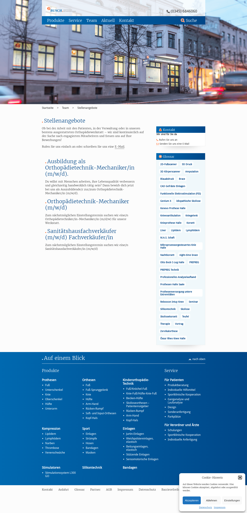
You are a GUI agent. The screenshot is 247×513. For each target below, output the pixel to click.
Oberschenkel (53, 399)
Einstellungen (232, 500)
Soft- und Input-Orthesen (101, 413)
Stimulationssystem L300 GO (60, 474)
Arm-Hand (92, 404)
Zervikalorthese (169, 331)
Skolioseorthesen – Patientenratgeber (137, 404)
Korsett (191, 222)
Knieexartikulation (170, 215)
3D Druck (187, 164)
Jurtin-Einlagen (135, 433)
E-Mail (119, 146)
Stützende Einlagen (137, 454)
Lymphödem (193, 230)
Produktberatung (178, 385)
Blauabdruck (167, 178)
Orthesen (88, 380)
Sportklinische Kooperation (184, 394)
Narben (50, 443)
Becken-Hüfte (134, 398)
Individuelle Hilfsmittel (181, 389)
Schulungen (175, 430)
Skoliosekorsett (168, 316)
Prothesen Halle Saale (172, 284)
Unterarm (51, 408)
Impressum (219, 507)
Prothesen (49, 380)
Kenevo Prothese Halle (172, 208)
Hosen (90, 443)
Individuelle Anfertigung (182, 439)
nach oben (198, 359)
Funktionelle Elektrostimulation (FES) (180, 193)
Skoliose (185, 309)
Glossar (79, 489)
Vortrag (179, 323)
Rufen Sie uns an (168, 139)
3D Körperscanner (170, 171)
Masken (90, 452)
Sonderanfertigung (179, 412)
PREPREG (194, 262)
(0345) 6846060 (184, 11)
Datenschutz (205, 507)
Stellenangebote (87, 108)
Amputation (191, 171)
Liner (163, 230)
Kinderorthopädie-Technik (136, 381)
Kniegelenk (191, 215)
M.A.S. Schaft (167, 237)
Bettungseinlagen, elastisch (137, 448)
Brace (182, 178)
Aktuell (108, 20)
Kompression (51, 428)
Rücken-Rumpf (94, 408)
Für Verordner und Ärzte (181, 425)
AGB (109, 489)
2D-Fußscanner (168, 164)
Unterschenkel (54, 389)
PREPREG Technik (169, 269)
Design (172, 407)
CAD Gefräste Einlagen (172, 186)
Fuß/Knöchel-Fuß (136, 388)
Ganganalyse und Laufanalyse (178, 401)
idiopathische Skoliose (188, 201)
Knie (48, 394)
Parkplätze (174, 416)
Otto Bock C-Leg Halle (172, 262)
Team (91, 20)
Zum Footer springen (51, 1)
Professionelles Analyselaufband (178, 277)
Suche (191, 20)
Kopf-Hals (92, 418)
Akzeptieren (192, 500)
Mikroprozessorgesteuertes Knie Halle (178, 246)
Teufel (185, 316)
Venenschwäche (55, 452)
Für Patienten (174, 380)
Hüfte (48, 404)
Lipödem (176, 230)
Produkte (55, 20)
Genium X (165, 201)
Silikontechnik (168, 309)
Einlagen (91, 433)
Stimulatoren (51, 467)
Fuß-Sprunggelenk (97, 389)
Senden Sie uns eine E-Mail (174, 143)
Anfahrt (63, 489)
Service (75, 20)
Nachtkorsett (167, 255)
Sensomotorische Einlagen (142, 459)
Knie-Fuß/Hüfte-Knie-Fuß (141, 393)
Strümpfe (91, 438)
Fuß (47, 385)
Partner (95, 489)
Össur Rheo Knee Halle (172, 338)
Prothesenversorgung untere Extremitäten (176, 293)
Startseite (48, 108)
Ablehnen (211, 500)
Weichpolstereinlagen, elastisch (139, 440)
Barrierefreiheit (172, 489)
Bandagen (92, 448)
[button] (240, 477)
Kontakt (126, 20)
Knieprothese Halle (170, 222)
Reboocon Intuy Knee (172, 301)
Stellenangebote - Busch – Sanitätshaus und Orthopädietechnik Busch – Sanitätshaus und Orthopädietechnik (71, 9)
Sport (86, 428)
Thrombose (52, 448)
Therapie (165, 323)
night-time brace (188, 255)
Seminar (193, 301)
